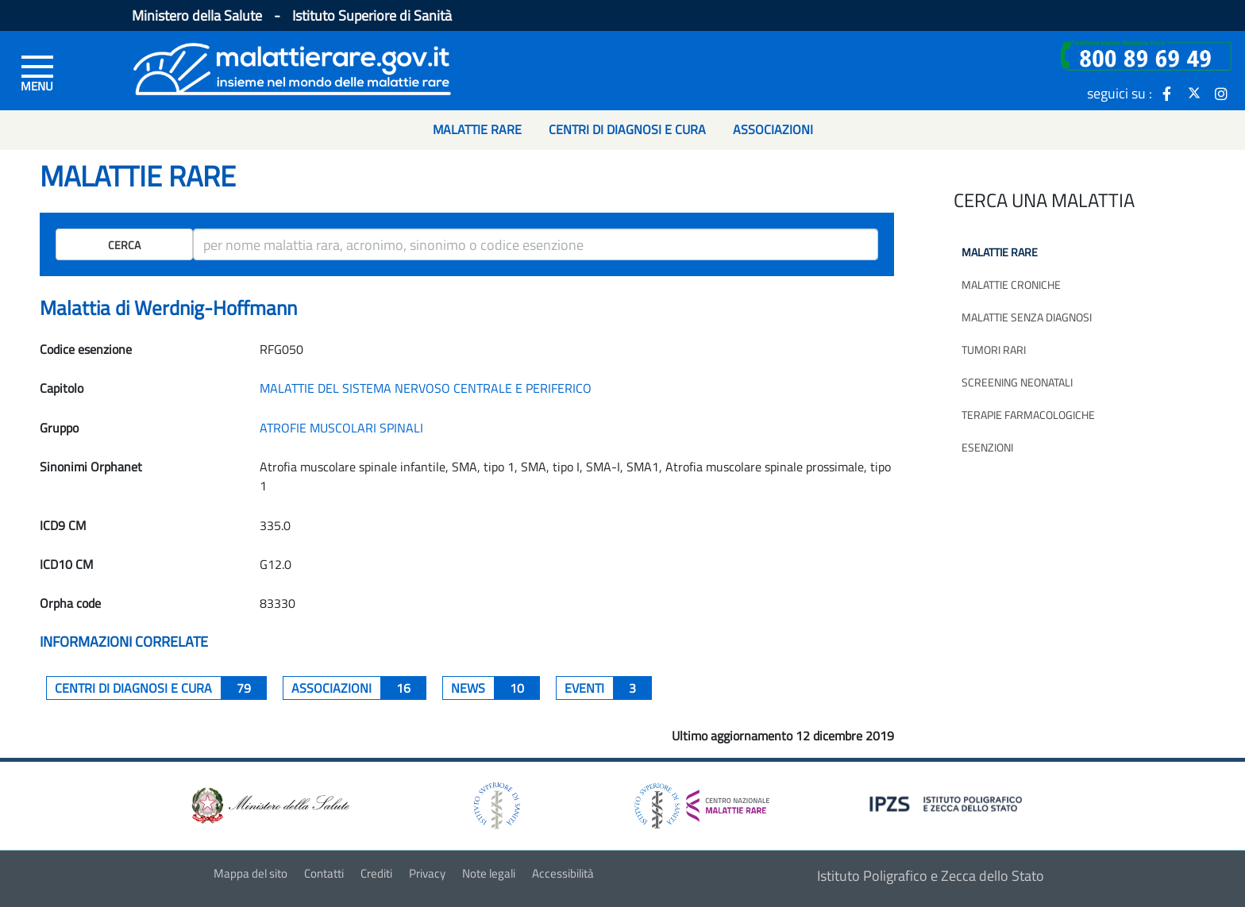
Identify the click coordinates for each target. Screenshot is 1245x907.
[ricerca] (535, 244)
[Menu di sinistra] (37, 72)
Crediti (376, 873)
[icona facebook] (1167, 93)
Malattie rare (1000, 252)
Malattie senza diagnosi (1027, 317)
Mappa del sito (250, 873)
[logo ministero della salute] (269, 804)
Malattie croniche (1011, 284)
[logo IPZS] (948, 802)
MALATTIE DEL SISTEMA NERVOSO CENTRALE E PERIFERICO (426, 388)
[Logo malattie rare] (292, 67)
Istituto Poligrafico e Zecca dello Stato (930, 875)
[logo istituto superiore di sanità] (495, 804)
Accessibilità (563, 873)
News (495, 688)
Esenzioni (987, 447)
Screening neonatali (1017, 382)
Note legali (488, 873)
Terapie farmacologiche (1028, 414)
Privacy (427, 873)
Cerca (124, 244)
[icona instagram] (1221, 93)
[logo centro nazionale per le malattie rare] (701, 802)
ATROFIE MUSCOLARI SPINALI (341, 427)
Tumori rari (994, 349)
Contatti (324, 873)
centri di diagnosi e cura (161, 688)
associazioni (358, 688)
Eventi (608, 688)
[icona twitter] (1194, 93)
